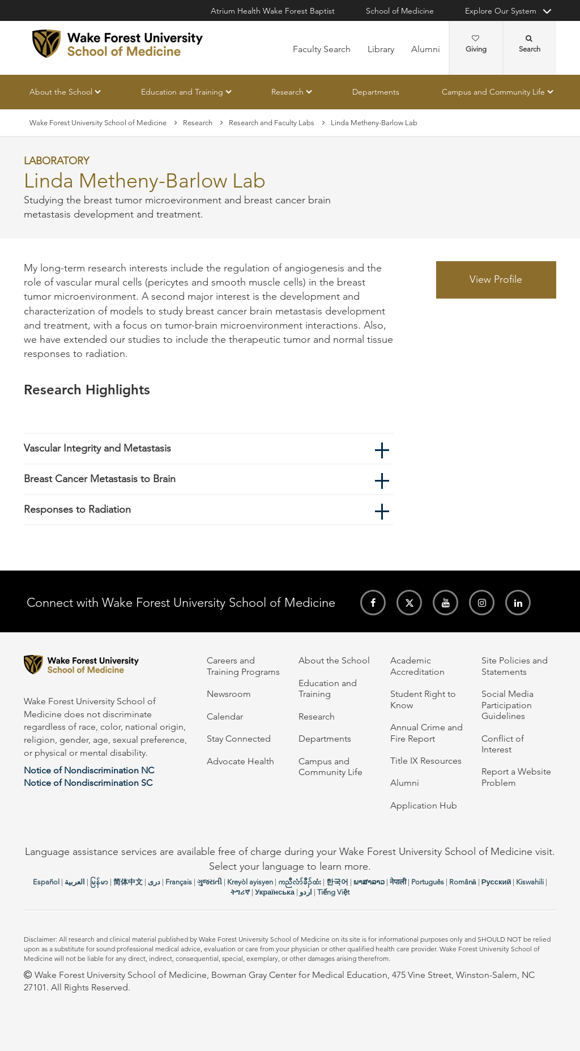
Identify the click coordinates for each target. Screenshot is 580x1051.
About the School (60, 92)
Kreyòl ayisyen (250, 882)
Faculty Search (322, 49)
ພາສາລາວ (369, 882)
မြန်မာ (99, 882)
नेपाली (398, 882)
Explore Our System (500, 11)
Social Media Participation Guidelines (507, 704)
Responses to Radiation (77, 509)
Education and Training (182, 92)
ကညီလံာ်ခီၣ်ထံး (299, 882)
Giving (476, 44)
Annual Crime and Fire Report (426, 732)
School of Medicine (400, 11)
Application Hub (423, 805)
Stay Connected (239, 738)
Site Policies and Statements (514, 665)
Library (381, 49)
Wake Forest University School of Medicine (98, 122)
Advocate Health (240, 761)
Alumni (425, 49)
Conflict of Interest (502, 744)
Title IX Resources (426, 760)
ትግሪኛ (240, 892)
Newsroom (229, 693)
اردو (306, 892)
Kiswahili (530, 882)
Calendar (225, 716)
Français (178, 882)
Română (462, 882)
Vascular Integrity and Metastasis (97, 448)
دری (154, 882)
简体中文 (128, 882)
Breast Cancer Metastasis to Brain (100, 479)
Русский (496, 882)
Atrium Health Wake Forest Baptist (273, 11)
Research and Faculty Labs (271, 122)
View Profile (496, 279)
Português (427, 882)
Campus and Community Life (493, 92)
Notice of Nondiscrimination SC (88, 782)
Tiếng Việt (333, 892)
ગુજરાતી (209, 882)
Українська (275, 892)
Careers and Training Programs (243, 665)
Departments (375, 92)
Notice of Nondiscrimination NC (89, 770)
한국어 (337, 882)
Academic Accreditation (417, 665)
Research (287, 92)
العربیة (75, 882)
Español (46, 882)
